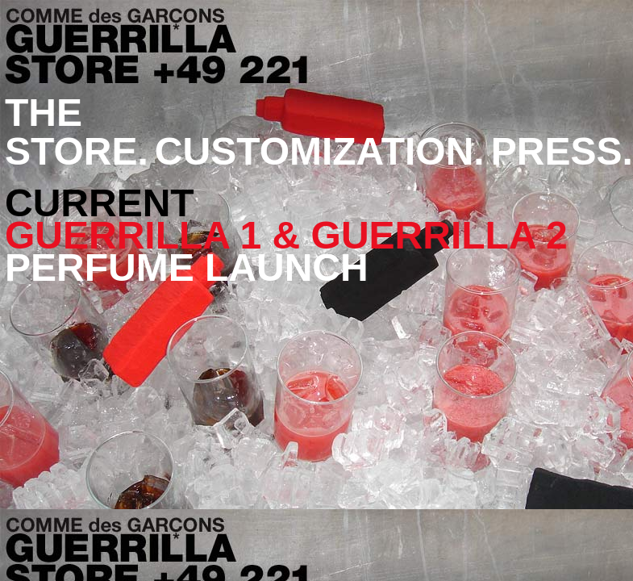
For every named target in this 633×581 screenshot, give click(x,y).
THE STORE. (76, 132)
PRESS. (562, 151)
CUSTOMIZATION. (320, 151)
